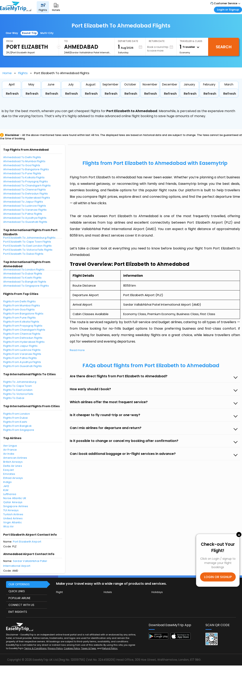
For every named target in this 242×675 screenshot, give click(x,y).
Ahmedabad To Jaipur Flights (23, 202)
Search (224, 47)
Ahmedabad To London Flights (23, 269)
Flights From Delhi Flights (19, 301)
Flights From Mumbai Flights (21, 305)
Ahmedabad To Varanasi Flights (25, 210)
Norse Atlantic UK (14, 498)
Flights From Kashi (15, 422)
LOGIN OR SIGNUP (218, 577)
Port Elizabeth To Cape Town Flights (27, 242)
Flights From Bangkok (17, 426)
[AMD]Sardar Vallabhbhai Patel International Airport (87, 52)
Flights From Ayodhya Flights (22, 362)
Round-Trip (29, 33)
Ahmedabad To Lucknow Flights (24, 206)
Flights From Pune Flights (19, 318)
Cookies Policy (72, 648)
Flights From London (16, 414)
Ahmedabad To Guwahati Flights (25, 222)
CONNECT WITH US (21, 605)
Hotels (108, 592)
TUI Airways (11, 510)
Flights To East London (18, 390)
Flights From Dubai (15, 418)
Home (7, 73)
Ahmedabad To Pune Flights (22, 173)
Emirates (9, 474)
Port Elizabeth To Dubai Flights (23, 254)
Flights (23, 73)
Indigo (7, 482)
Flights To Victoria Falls (18, 394)
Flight (59, 592)
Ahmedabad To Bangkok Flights (24, 282)
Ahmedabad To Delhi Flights (22, 157)
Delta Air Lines (12, 466)
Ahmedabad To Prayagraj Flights (25, 181)
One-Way (12, 33)
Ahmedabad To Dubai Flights (22, 273)
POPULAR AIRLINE (19, 598)
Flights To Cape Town (17, 386)
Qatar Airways (12, 502)
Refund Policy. (110, 648)
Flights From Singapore (18, 430)
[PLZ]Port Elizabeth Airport (20, 52)
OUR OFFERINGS (19, 584)
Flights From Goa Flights (19, 309)
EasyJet (8, 470)
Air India (8, 454)
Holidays (157, 592)
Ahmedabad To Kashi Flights (22, 278)
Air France (10, 450)
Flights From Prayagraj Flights (22, 326)
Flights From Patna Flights (20, 358)
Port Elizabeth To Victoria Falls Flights (27, 250)
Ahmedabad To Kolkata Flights (24, 177)
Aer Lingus (10, 446)
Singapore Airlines (15, 506)
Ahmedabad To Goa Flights (21, 165)
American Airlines (15, 458)
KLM (5, 490)
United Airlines (13, 518)
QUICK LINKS (16, 591)
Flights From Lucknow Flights (22, 350)
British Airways (13, 462)
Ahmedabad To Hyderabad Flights (26, 198)
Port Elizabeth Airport (27, 542)
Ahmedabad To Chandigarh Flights (27, 185)
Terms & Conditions (35, 648)
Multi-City (46, 33)
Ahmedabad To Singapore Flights (26, 286)
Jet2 (6, 486)
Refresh (12, 93)
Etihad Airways (13, 478)
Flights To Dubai (13, 398)
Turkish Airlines (13, 514)
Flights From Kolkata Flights (21, 322)
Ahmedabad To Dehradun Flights (25, 194)
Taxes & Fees (88, 648)
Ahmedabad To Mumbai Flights (24, 161)
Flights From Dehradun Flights (23, 338)
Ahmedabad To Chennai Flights (24, 189)
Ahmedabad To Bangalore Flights (26, 169)
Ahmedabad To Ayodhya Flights (24, 218)
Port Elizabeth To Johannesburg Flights (29, 238)
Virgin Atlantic (12, 522)
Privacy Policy (55, 648)
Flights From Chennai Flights (21, 334)
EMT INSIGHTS (17, 612)
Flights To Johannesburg (19, 382)
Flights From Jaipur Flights (20, 346)
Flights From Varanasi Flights (22, 354)
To (66, 41)
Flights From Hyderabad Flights (24, 342)
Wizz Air (8, 526)
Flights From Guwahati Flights (22, 366)
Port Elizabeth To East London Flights (27, 246)
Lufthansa (9, 494)
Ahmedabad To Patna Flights (22, 214)
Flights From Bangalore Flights (23, 313)
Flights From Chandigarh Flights (24, 330)
